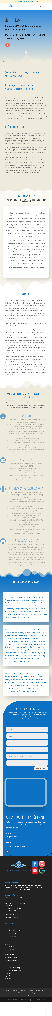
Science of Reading (11, 933)
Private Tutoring (13, 909)
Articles (8, 954)
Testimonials (10, 917)
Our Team (12, 924)
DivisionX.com (40, 975)
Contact (8, 948)
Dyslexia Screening (14, 943)
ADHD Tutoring (13, 914)
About (8, 920)
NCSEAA (11, 927)
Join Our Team (10, 951)
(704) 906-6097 (11, 812)
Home (8, 901)
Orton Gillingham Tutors (16, 906)
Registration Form (14, 940)
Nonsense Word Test (15, 946)
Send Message (41, 768)
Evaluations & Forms (12, 938)
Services (8, 904)
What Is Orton (10, 930)
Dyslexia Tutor (13, 911)
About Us (11, 922)
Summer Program (11, 935)
